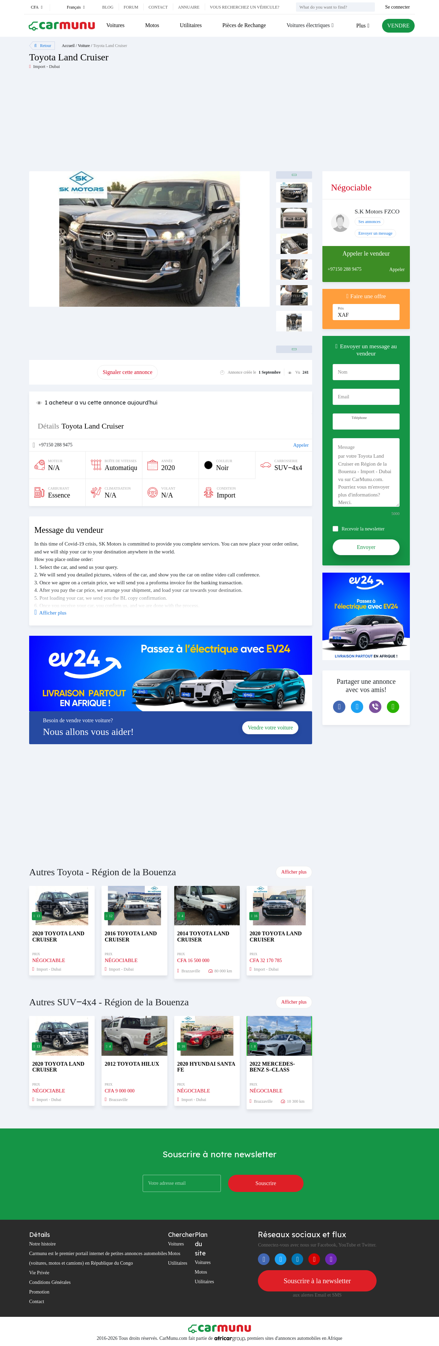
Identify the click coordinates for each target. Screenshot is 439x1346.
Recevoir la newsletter (363, 528)
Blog (108, 7)
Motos (152, 25)
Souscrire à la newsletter (317, 1281)
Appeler (301, 445)
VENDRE (398, 25)
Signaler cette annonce (127, 372)
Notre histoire (42, 1243)
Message (346, 447)
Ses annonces (369, 221)
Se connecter (397, 7)
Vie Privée (39, 1272)
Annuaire (189, 7)
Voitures (115, 25)
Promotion (39, 1292)
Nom (342, 372)
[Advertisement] (124, 123)
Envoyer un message (375, 233)
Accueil (68, 45)
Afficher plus (294, 872)
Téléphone (359, 418)
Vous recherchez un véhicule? (245, 7)
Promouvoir (63, 372)
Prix (341, 308)
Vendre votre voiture (270, 727)
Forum (131, 7)
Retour (42, 45)
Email (343, 396)
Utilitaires (191, 25)
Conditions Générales (50, 1282)
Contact (158, 7)
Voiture (84, 45)
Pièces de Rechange (244, 25)
